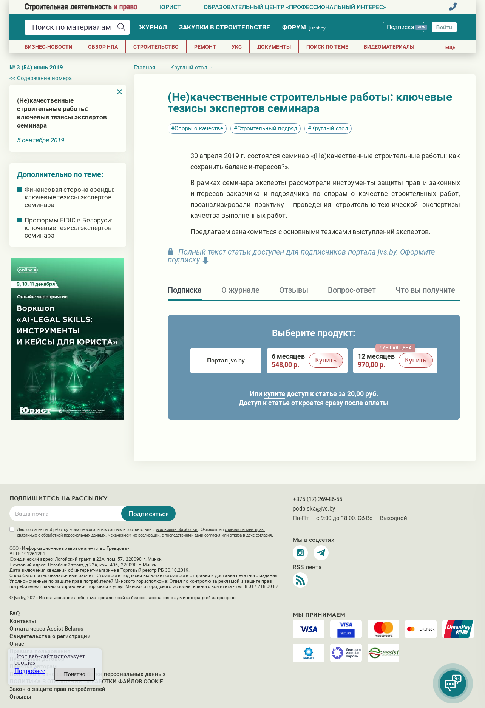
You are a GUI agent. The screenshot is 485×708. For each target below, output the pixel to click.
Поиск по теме (327, 47)
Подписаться (148, 513)
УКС (237, 47)
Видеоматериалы (389, 47)
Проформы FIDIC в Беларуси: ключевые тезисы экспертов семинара (69, 227)
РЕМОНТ (205, 47)
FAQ (14, 613)
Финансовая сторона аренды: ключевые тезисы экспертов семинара (69, 197)
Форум (304, 27)
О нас (16, 643)
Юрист (170, 7)
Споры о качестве (199, 128)
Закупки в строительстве (224, 27)
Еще (450, 47)
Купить (326, 360)
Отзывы (20, 696)
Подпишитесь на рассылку (58, 498)
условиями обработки (177, 529)
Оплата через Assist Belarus (46, 628)
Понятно (74, 674)
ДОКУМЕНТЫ (274, 47)
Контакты (22, 621)
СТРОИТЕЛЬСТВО (156, 47)
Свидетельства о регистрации (50, 636)
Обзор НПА (103, 47)
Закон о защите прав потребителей (57, 689)
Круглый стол (329, 128)
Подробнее (29, 670)
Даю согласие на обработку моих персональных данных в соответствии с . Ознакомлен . (145, 532)
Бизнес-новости (49, 47)
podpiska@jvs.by (314, 508)
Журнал (153, 27)
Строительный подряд (267, 128)
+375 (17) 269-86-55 (317, 499)
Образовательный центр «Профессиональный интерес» (295, 7)
